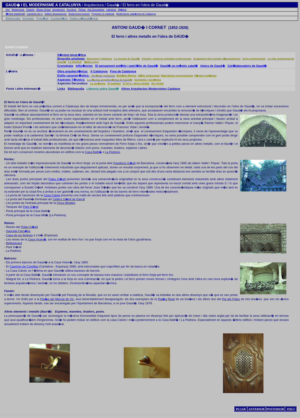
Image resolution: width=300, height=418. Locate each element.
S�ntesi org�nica (205, 75)
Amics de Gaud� (213, 66)
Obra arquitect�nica (72, 71)
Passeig (30, 9)
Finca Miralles (66, 203)
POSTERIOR (275, 409)
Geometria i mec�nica (147, 79)
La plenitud (74, 62)
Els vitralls (158, 83)
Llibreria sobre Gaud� (103, 88)
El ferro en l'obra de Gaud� (24, 102)
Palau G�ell (56, 179)
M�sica (122, 9)
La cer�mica (98, 83)
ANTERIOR (256, 409)
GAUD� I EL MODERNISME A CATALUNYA (44, 5)
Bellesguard (14, 243)
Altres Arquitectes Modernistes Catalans (150, 88)
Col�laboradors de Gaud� (247, 66)
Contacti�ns (59, 18)
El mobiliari (114, 83)
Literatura (111, 9)
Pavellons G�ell (124, 163)
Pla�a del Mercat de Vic (57, 299)
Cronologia (65, 66)
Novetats (28, 18)
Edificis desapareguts (56, 14)
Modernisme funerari (79, 14)
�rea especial (15, 13)
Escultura (71, 9)
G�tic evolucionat (149, 75)
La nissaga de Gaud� (127, 58)
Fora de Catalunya (123, 71)
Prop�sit (42, 18)
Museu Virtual (43, 9)
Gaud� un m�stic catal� (179, 66)
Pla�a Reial (166, 299)
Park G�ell (30, 207)
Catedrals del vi (35, 14)
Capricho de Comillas (23, 266)
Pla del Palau (231, 299)
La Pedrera (112, 152)
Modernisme (18, 9)
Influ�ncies (84, 66)
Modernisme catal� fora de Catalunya (136, 14)
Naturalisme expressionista (177, 75)
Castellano (21, 46)
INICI (291, 409)
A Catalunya (99, 71)
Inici (8, 9)
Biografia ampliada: (71, 58)
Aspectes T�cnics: (71, 79)
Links (61, 88)
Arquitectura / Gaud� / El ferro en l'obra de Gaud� (126, 5)
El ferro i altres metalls (136, 83)
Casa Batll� (93, 152)
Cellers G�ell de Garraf (69, 199)
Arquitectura (58, 9)
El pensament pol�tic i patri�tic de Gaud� (126, 66)
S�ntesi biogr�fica (71, 55)
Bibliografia (13, 18)
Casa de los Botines (19, 235)
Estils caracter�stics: (73, 75)
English (10, 46)
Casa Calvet (52, 195)
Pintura (82, 9)
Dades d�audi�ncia (84, 18)
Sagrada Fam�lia (18, 231)
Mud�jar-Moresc (126, 75)
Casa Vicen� (37, 239)
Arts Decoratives (95, 9)
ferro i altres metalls (134, 36)
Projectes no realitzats (103, 14)
